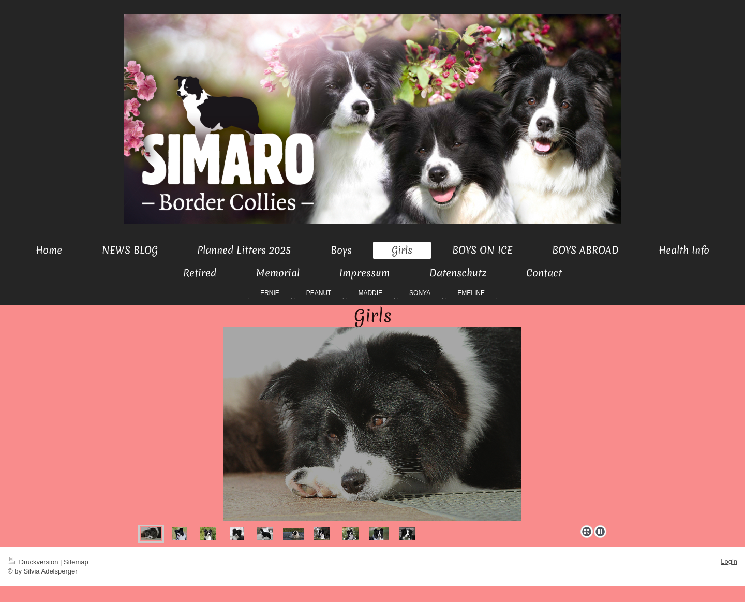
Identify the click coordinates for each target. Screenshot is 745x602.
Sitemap (76, 562)
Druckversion (34, 562)
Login (729, 561)
